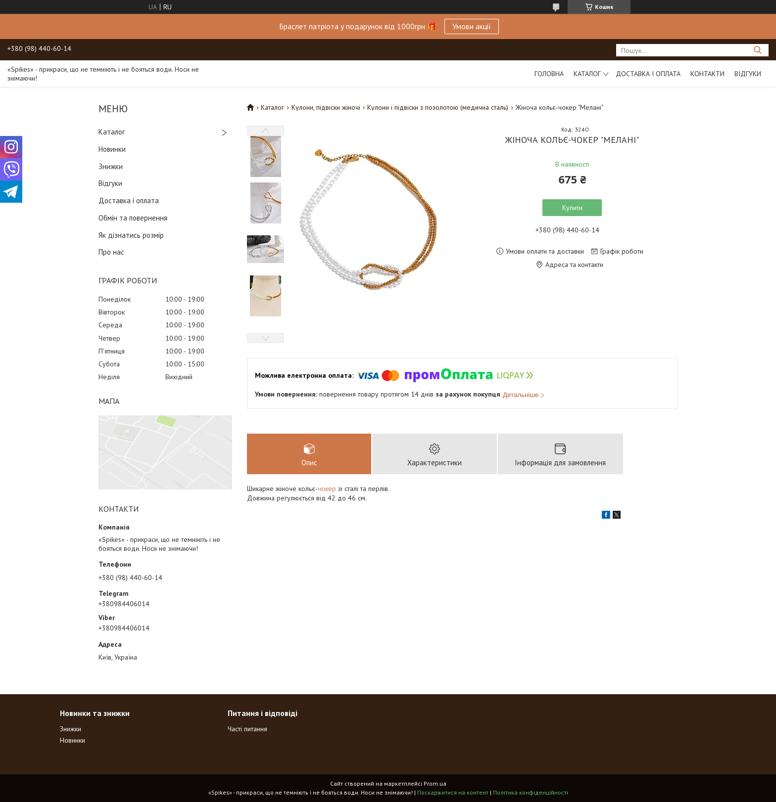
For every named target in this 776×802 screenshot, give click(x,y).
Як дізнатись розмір (131, 235)
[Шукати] (757, 50)
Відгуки (747, 73)
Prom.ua (435, 783)
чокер (327, 488)
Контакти (707, 73)
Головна (549, 73)
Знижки (110, 166)
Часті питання (247, 728)
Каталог (587, 73)
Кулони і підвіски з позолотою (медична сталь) (437, 107)
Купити (572, 207)
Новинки (112, 149)
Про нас (111, 252)
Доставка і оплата (648, 73)
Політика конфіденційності (530, 792)
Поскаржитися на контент (452, 792)
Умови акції (471, 26)
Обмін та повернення (132, 218)
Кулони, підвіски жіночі (325, 107)
